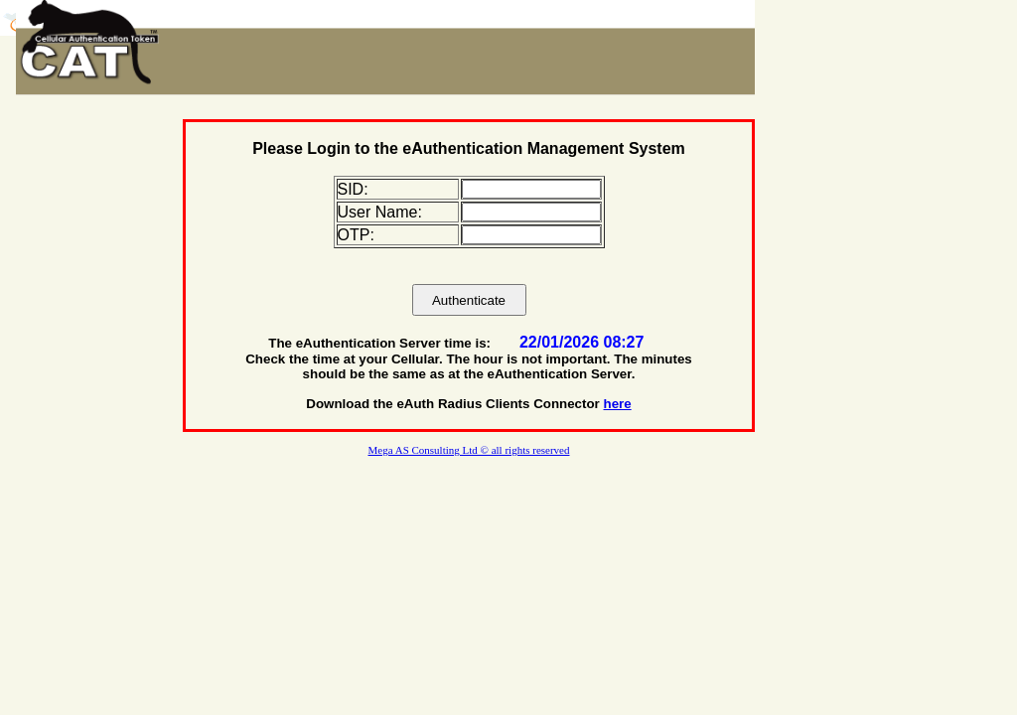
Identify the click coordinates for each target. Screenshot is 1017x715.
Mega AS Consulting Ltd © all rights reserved (469, 450)
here (618, 403)
